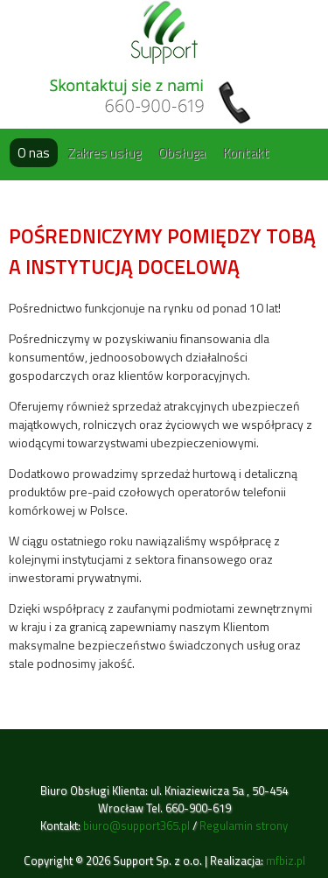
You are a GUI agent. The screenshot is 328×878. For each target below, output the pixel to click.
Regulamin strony (243, 825)
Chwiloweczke (164, 32)
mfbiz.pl (285, 860)
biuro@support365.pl (136, 825)
